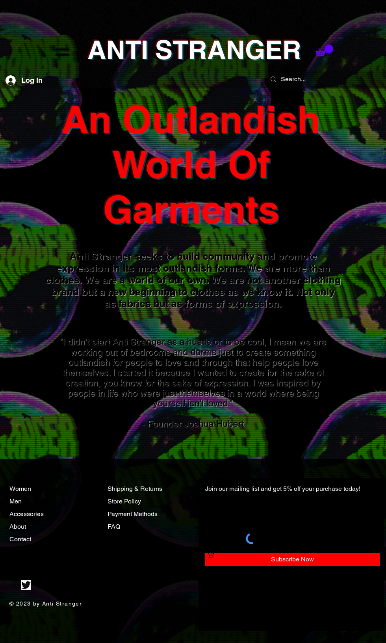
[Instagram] (14, 585)
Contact (21, 539)
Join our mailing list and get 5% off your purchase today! (282, 488)
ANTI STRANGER (194, 49)
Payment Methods (133, 514)
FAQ (114, 526)
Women (20, 488)
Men (15, 501)
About (18, 526)
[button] (62, 52)
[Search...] (325, 79)
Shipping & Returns (135, 488)
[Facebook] (38, 585)
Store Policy (124, 501)
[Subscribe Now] (292, 559)
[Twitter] (26, 585)
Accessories (27, 514)
